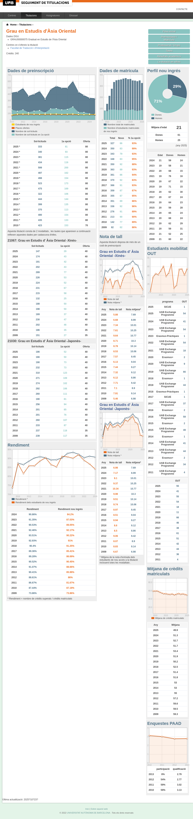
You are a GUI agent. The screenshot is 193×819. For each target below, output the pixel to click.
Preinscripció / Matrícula (169, 38)
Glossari (73, 15)
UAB (9, 3)
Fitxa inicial (169, 31)
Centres (12, 15)
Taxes (169, 50)
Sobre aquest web (99, 809)
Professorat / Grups (169, 45)
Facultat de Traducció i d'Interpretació (30, 48)
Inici (87, 809)
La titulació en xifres (169, 61)
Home (13, 24)
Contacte (182, 9)
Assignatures (53, 15)
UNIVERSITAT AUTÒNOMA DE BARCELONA (88, 813)
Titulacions (31, 15)
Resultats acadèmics (169, 56)
